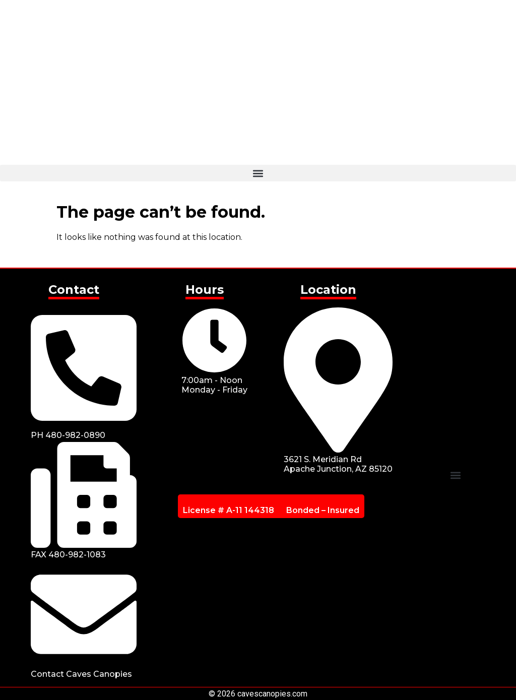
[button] (258, 173)
